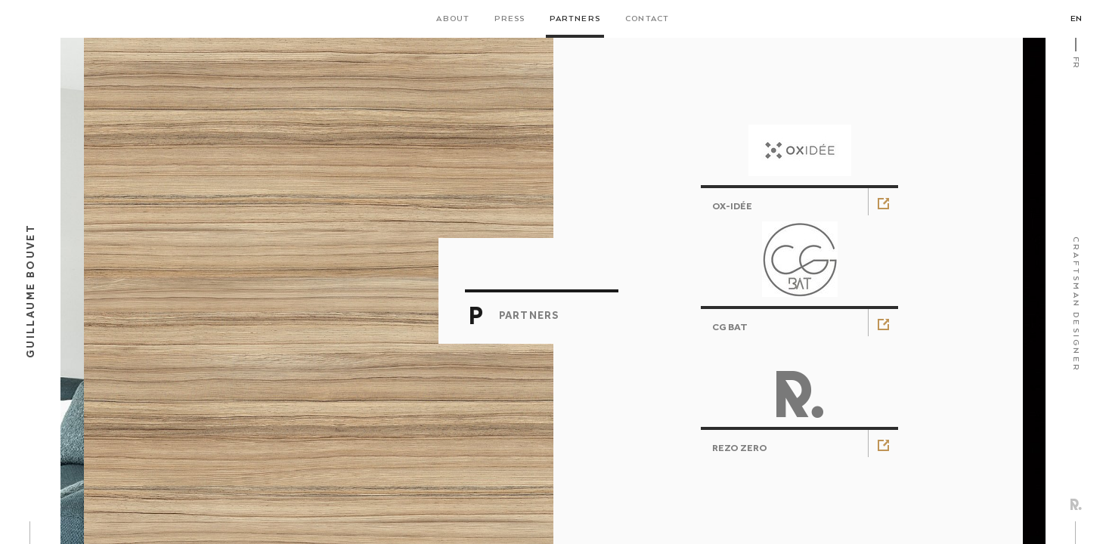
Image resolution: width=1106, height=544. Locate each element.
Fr (1075, 62)
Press (509, 18)
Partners (575, 18)
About (452, 18)
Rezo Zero (1076, 504)
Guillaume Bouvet (30, 291)
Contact (647, 18)
